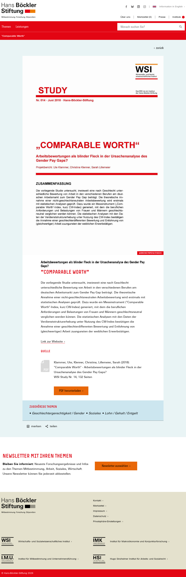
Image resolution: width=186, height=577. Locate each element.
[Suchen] (181, 26)
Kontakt (97, 500)
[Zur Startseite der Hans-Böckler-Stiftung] (18, 16)
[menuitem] (6, 29)
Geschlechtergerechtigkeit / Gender (58, 413)
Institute (176, 17)
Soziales (95, 413)
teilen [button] (51, 426)
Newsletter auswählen (115, 466)
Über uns (125, 17)
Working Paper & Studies (150, 253)
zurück (160, 48)
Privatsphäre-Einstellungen (107, 521)
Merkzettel (98, 505)
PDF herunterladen (70, 390)
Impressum (99, 511)
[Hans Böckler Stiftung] (18, 512)
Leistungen (22, 26)
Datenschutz (99, 516)
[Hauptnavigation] (15, 26)
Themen (6, 26)
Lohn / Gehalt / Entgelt (121, 413)
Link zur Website (53, 341)
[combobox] (147, 26)
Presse (162, 17)
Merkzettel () (144, 17)
